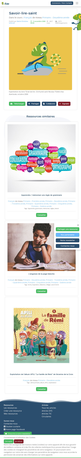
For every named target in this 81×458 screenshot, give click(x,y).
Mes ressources (11, 413)
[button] (49, 104)
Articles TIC (47, 413)
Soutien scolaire (12, 426)
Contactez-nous (67, 246)
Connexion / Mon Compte (62, 3)
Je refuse (18, 441)
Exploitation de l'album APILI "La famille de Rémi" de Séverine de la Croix (41, 374)
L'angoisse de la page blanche (42, 274)
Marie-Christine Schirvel (18, 22)
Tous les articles (49, 408)
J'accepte (8, 441)
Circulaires (46, 416)
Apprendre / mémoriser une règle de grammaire (41, 195)
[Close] (78, 225)
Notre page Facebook (14, 429)
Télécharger (17, 103)
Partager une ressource (68, 229)
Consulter (41, 215)
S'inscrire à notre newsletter (17, 433)
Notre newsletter (67, 240)
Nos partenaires (67, 235)
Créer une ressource (13, 411)
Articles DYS (47, 411)
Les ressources (10, 408)
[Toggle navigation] (77, 3)
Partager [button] (33, 103)
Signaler (64, 103)
